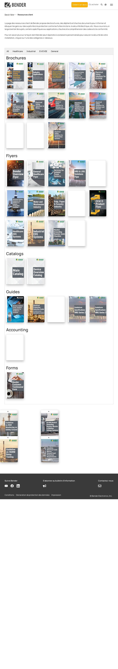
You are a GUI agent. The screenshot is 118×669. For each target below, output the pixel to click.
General (54, 51)
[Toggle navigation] (111, 5)
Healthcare (18, 51)
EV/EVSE (43, 51)
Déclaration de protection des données (32, 495)
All (8, 51)
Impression (56, 495)
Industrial (31, 51)
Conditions (9, 495)
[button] (102, 4)
